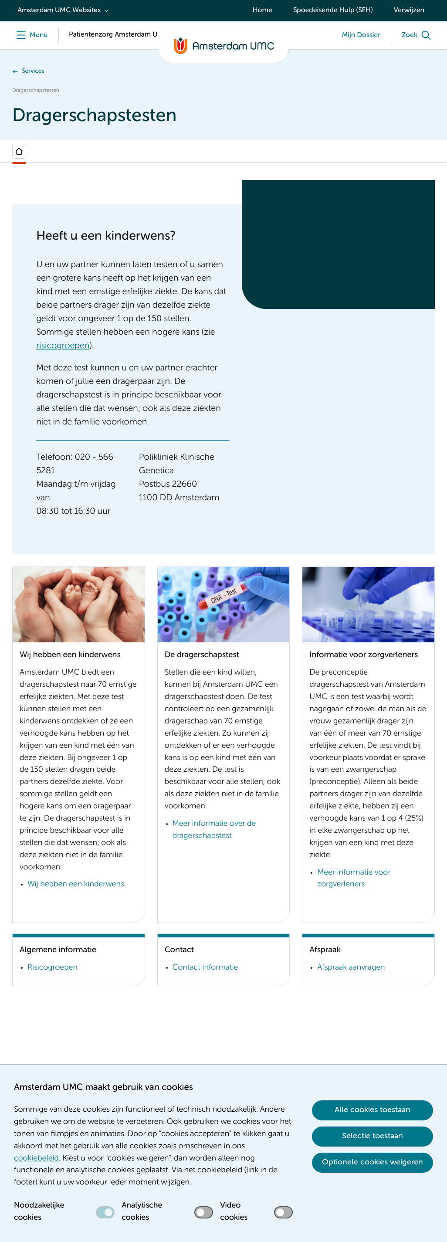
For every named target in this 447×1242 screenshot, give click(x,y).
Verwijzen (409, 10)
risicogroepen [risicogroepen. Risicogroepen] (62, 346)
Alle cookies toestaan (372, 1110)
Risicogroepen (52, 968)
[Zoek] (418, 35)
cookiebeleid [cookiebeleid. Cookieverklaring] (36, 1159)
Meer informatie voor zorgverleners (353, 879)
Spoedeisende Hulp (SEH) (333, 10)
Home (262, 10)
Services (33, 71)
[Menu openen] (29, 35)
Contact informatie (205, 968)
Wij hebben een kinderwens (75, 885)
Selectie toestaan (372, 1136)
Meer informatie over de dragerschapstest (214, 830)
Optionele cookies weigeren (372, 1162)
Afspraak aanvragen (351, 968)
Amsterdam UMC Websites (59, 10)
